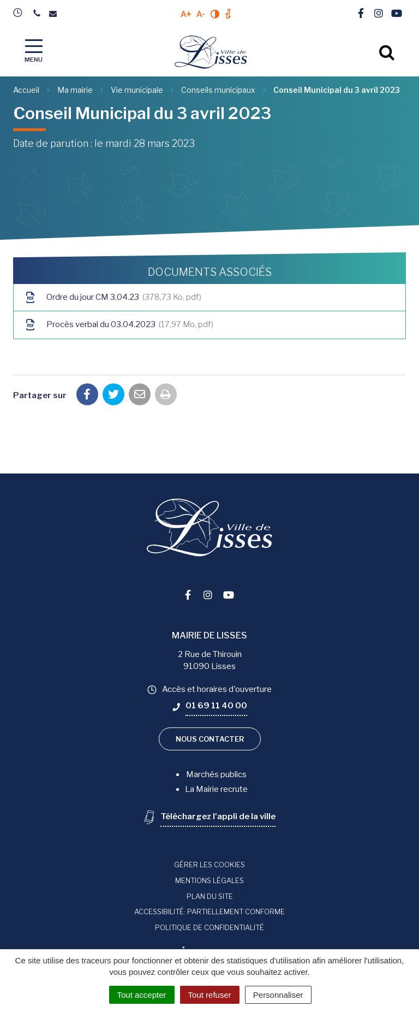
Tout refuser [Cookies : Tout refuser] (209, 994)
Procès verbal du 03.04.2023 (119, 324)
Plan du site (210, 896)
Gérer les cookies (209, 864)
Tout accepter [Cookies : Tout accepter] (141, 994)
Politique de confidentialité (209, 927)
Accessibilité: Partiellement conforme (209, 911)
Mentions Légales (209, 880)
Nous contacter (210, 739)
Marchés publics (216, 774)
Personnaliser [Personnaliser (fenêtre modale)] (278, 994)
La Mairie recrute (216, 789)
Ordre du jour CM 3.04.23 (113, 297)
